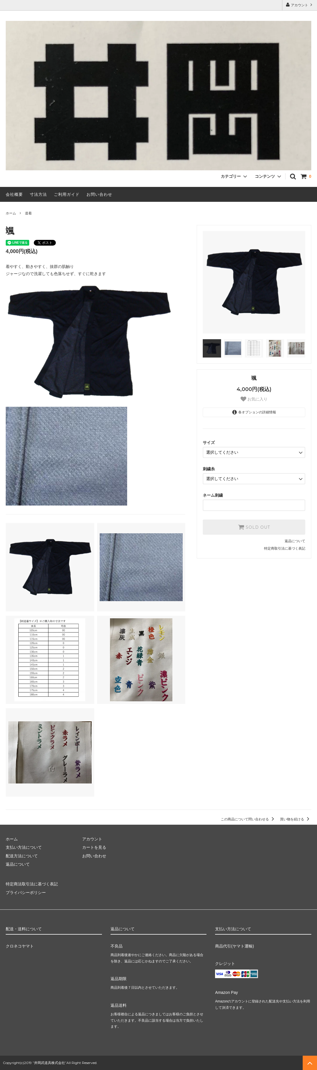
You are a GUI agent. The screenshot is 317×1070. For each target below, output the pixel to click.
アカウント (300, 4)
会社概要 (14, 194)
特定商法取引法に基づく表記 (32, 884)
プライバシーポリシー (26, 892)
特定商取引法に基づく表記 (284, 548)
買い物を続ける (295, 819)
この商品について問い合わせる (248, 819)
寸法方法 (38, 194)
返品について (295, 541)
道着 (28, 213)
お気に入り (254, 399)
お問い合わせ (99, 194)
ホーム (11, 213)
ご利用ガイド (67, 194)
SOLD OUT (254, 527)
